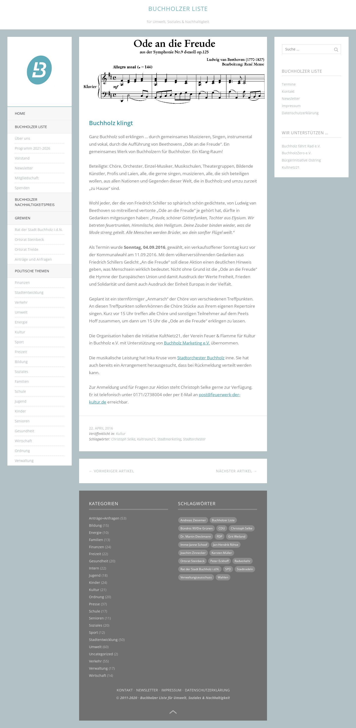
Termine (289, 84)
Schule (20, 391)
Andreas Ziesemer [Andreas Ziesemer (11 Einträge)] (193, 520)
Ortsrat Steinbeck (29, 239)
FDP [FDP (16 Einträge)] (219, 536)
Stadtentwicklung (29, 292)
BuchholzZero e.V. (297, 153)
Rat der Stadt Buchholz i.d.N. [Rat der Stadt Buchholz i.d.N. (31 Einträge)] (199, 569)
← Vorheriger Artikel (111, 471)
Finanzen (22, 282)
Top (173, 712)
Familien (22, 381)
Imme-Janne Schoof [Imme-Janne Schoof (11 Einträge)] (193, 545)
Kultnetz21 (291, 167)
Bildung (21, 361)
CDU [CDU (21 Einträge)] (222, 528)
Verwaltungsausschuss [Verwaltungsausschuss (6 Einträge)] (196, 577)
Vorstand (22, 158)
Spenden (22, 187)
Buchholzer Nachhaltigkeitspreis (35, 202)
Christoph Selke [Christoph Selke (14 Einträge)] (241, 528)
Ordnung (22, 450)
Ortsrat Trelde (26, 249)
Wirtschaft (23, 440)
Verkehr (21, 302)
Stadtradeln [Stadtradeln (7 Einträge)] (245, 569)
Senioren (22, 421)
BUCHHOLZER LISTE (178, 8)
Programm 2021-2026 (32, 148)
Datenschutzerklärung (207, 690)
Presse (94, 604)
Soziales (21, 371)
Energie (21, 322)
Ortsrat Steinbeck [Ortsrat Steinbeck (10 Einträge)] (192, 561)
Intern (94, 568)
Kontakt (125, 690)
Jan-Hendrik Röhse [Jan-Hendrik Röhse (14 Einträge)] (225, 545)
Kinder (20, 411)
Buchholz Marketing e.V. (187, 343)
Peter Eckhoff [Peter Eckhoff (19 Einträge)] (219, 561)
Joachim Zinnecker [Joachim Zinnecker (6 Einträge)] (193, 553)
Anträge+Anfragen (104, 518)
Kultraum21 (146, 439)
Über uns (22, 138)
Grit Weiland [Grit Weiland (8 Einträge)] (236, 536)
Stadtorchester (194, 439)
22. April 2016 (101, 428)
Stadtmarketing (169, 439)
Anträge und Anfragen (33, 259)
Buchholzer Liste (31, 126)
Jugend (20, 401)
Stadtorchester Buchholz (200, 358)
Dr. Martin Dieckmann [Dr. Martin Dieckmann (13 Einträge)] (195, 536)
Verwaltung (24, 460)
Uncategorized (101, 654)
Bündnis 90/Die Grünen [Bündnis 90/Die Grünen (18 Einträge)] (196, 528)
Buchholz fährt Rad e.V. (301, 146)
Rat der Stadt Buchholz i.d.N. (39, 229)
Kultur (20, 332)
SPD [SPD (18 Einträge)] (228, 569)
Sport (19, 342)
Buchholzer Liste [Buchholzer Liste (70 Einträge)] (223, 520)
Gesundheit (24, 431)
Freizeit (21, 351)
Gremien (22, 218)
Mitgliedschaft (27, 178)
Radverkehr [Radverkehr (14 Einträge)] (242, 561)
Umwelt (21, 312)
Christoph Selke (123, 439)
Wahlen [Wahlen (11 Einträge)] (223, 577)
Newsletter (24, 168)
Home (20, 113)
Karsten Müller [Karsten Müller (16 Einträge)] (222, 553)
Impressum (171, 690)
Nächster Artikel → (236, 471)
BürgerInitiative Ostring (301, 160)
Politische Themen (32, 271)
